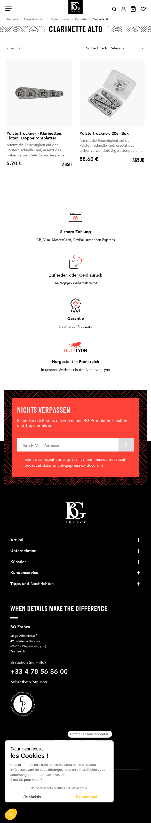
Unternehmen (23, 551)
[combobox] (127, 48)
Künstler (18, 562)
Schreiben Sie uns (28, 682)
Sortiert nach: (97, 48)
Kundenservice (24, 573)
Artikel (16, 540)
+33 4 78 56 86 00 (39, 671)
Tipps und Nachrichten (32, 584)
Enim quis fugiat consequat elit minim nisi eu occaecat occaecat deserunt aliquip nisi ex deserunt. (75, 462)
